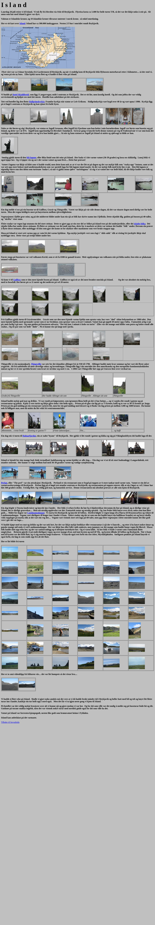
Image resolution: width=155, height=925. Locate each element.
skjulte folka (139, 224)
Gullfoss (17, 280)
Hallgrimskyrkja (36, 101)
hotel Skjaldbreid (21, 94)
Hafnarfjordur (29, 436)
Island (22, 23)
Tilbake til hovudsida (10, 722)
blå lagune (31, 157)
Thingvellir (36, 364)
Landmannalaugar (35, 513)
